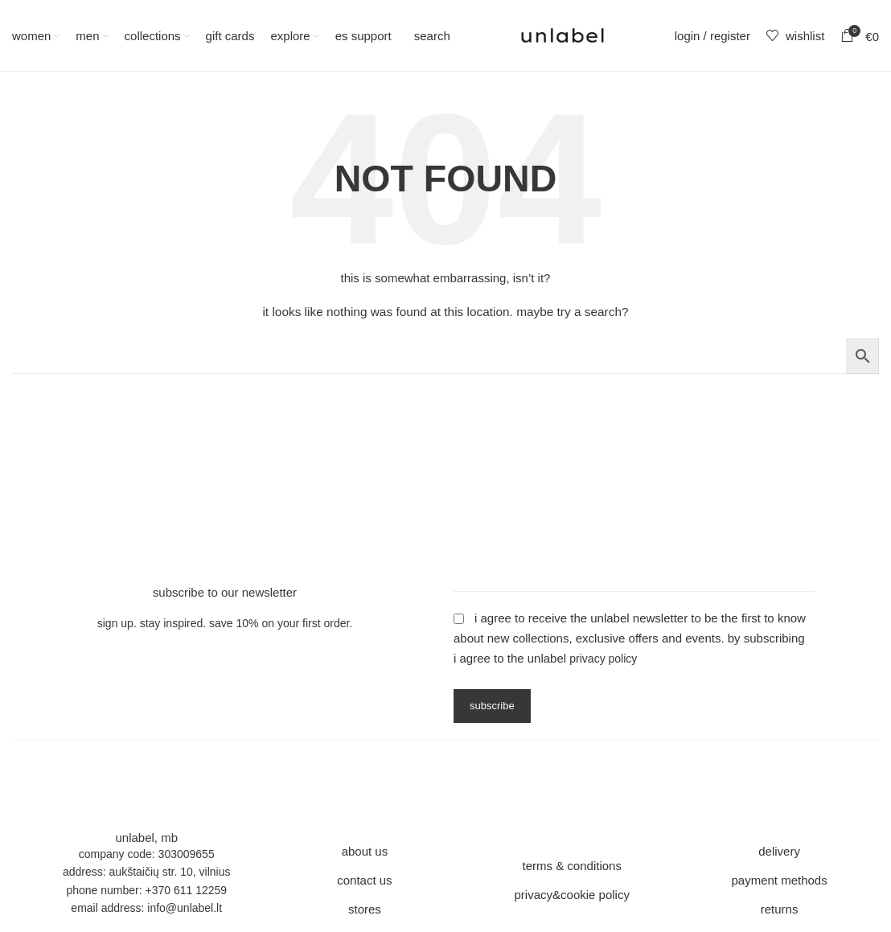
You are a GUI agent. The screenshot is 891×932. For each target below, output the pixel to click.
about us (365, 851)
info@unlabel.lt (184, 907)
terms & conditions (572, 865)
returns (780, 909)
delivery (779, 851)
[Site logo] (562, 34)
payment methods (779, 880)
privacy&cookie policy (572, 894)
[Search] (429, 35)
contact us (364, 880)
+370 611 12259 (186, 890)
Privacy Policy (603, 658)
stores (364, 909)
